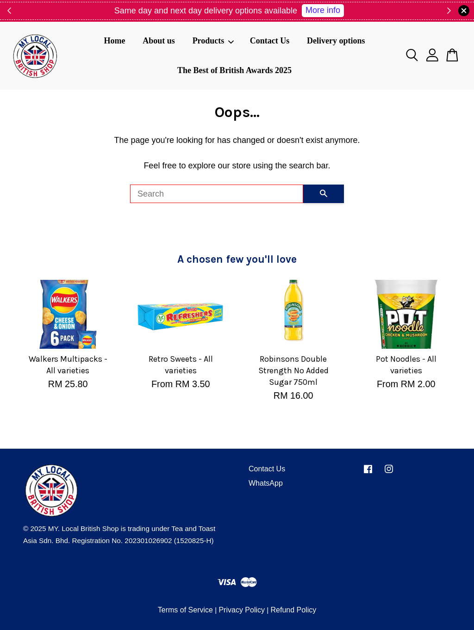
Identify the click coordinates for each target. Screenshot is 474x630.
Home (114, 40)
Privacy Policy (241, 610)
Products (213, 40)
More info (323, 10)
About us (159, 40)
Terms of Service (185, 610)
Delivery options (336, 40)
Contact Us (270, 40)
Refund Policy (293, 610)
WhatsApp (266, 483)
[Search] (216, 194)
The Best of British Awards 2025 (234, 70)
